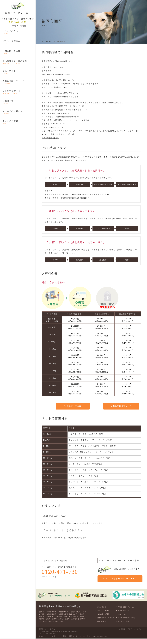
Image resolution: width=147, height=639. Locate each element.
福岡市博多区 (56, 613)
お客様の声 (18, 102)
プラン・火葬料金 (18, 42)
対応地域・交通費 (18, 52)
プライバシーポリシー (134, 629)
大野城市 (59, 615)
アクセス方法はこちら (51, 138)
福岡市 (42, 611)
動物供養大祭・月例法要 (18, 62)
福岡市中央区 (79, 611)
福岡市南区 (80, 613)
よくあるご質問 (18, 122)
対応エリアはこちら (56, 622)
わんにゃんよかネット (62, 113)
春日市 (50, 615)
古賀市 (55, 620)
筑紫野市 (78, 615)
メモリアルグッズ (18, 92)
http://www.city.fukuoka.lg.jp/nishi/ (59, 74)
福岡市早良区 (52, 611)
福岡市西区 (43, 613)
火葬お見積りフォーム (18, 82)
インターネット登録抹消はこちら (56, 87)
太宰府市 (69, 615)
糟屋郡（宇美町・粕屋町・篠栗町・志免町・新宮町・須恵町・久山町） (63, 617)
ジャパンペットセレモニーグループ (120, 578)
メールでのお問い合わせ (18, 112)
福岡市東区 (69, 613)
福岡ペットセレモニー (17, 8)
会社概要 (119, 629)
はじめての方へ (18, 32)
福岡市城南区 (66, 611)
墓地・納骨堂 (18, 72)
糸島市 (42, 615)
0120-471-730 (18, 22)
